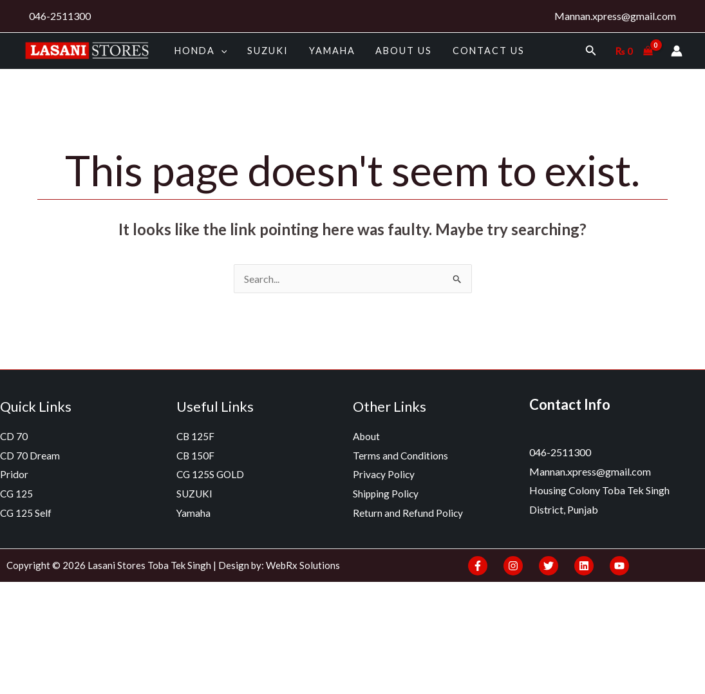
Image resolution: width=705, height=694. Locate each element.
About (367, 436)
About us (397, 50)
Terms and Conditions (401, 455)
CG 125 (17, 493)
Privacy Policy (384, 474)
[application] (220, 50)
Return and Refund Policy (408, 512)
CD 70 (14, 436)
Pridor (14, 474)
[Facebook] (477, 565)
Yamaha (328, 50)
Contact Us (480, 50)
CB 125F (196, 436)
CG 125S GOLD (211, 474)
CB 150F (196, 455)
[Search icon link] (591, 51)
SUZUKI (265, 50)
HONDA (199, 50)
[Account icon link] (676, 51)
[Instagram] (513, 565)
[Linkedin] (584, 565)
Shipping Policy (386, 493)
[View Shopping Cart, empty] (634, 51)
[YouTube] (619, 565)
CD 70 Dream (30, 455)
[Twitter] (548, 565)
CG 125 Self (26, 512)
